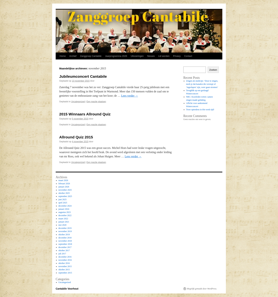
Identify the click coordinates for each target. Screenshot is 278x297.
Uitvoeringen (137, 56)
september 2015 (65, 273)
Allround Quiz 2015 (76, 137)
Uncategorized (78, 101)
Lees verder (129, 95)
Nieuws (151, 56)
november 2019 (65, 231)
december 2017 (65, 247)
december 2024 (65, 206)
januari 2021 (64, 222)
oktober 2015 (64, 269)
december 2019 (65, 228)
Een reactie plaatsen (96, 101)
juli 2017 (62, 253)
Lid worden (164, 56)
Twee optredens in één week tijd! (200, 109)
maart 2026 (63, 180)
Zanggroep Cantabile (90, 56)
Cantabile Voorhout (67, 288)
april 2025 (63, 202)
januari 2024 (64, 209)
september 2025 (65, 196)
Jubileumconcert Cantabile (83, 76)
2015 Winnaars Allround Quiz (85, 114)
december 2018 (65, 237)
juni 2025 (63, 199)
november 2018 (65, 241)
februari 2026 (64, 183)
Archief (72, 56)
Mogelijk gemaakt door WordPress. (202, 288)
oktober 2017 (64, 250)
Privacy (177, 56)
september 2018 (65, 244)
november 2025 (65, 190)
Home (63, 56)
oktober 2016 (64, 263)
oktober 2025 (64, 193)
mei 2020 (62, 225)
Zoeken (213, 69)
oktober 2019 (64, 234)
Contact (188, 56)
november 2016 (65, 260)
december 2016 (65, 257)
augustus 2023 (65, 212)
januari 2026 (64, 186)
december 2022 (65, 215)
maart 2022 (63, 218)
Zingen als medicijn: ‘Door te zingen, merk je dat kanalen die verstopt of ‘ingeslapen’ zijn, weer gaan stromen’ (202, 84)
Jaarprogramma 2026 (116, 56)
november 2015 (65, 266)
